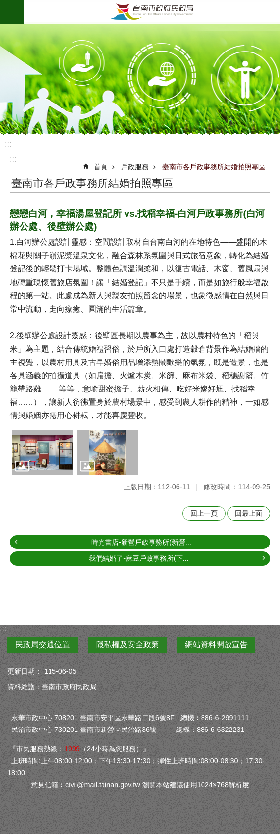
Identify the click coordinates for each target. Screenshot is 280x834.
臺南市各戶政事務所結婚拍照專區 (213, 167)
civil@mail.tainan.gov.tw (102, 785)
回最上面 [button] (248, 513)
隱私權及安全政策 (127, 644)
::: (8, 144)
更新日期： (24, 671)
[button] (42, 452)
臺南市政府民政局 (152, 12)
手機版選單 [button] (12, 12)
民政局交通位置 (42, 644)
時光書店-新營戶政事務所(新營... (141, 542)
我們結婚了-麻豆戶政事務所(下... (139, 558)
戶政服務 (135, 167)
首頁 (100, 167)
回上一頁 (204, 513)
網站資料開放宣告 (216, 644)
